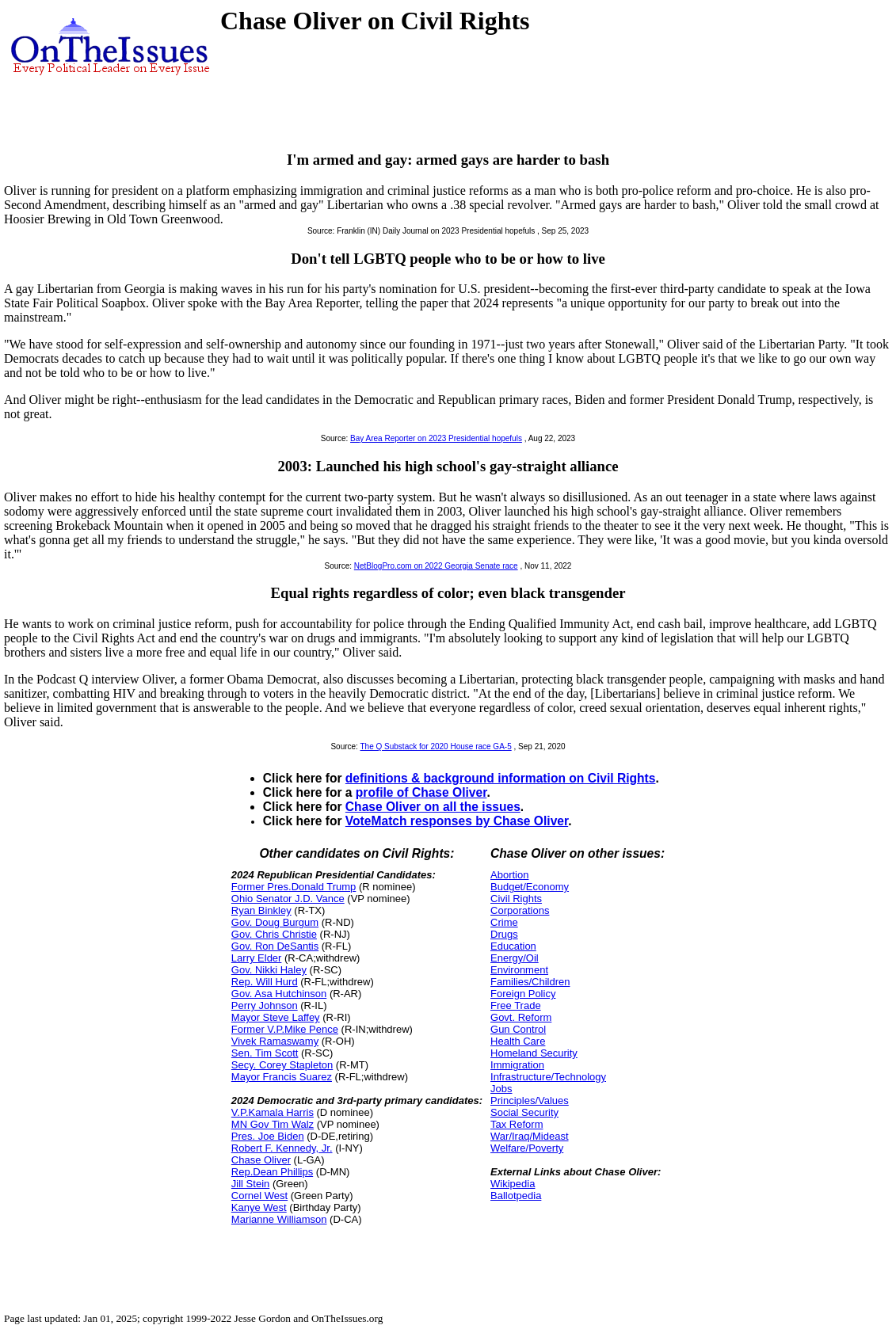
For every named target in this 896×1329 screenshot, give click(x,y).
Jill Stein (250, 1184)
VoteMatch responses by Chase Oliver (456, 821)
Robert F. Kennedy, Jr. (282, 1148)
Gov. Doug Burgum (274, 922)
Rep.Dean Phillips (272, 1172)
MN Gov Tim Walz (272, 1124)
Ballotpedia (515, 1195)
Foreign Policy (522, 994)
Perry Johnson (264, 1005)
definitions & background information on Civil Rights (500, 778)
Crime (504, 922)
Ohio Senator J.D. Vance (288, 898)
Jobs (501, 1089)
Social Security (524, 1112)
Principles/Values (529, 1100)
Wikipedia (512, 1184)
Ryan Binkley (261, 910)
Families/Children (530, 982)
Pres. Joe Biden (267, 1136)
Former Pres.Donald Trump (293, 887)
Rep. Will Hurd (264, 982)
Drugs (504, 934)
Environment (519, 970)
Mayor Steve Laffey (275, 1017)
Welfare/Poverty (526, 1148)
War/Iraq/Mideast (529, 1136)
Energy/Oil (514, 958)
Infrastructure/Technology (548, 1077)
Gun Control (518, 1029)
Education (513, 946)
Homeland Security (534, 1053)
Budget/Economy (529, 887)
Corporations (519, 910)
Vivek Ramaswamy (274, 1041)
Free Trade (515, 1005)
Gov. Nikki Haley (269, 970)
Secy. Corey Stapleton (282, 1065)
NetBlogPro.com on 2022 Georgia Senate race (436, 566)
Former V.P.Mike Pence (284, 1029)
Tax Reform (516, 1124)
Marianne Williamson (279, 1219)
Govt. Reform (520, 1017)
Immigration (517, 1065)
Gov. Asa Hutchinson (278, 994)
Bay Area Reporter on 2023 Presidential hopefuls (436, 438)
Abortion (509, 875)
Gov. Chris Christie (274, 934)
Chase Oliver (261, 1160)
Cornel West (259, 1195)
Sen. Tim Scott (265, 1053)
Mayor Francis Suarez (281, 1077)
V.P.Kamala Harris (272, 1112)
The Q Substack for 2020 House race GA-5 (436, 746)
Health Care (517, 1041)
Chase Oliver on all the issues (432, 806)
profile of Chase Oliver (421, 792)
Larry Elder (256, 958)
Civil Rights (516, 898)
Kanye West (259, 1207)
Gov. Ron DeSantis (274, 946)
